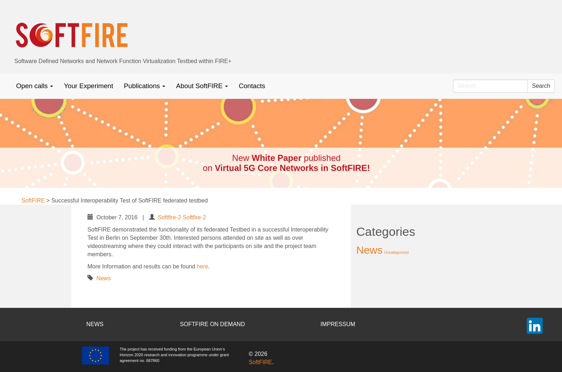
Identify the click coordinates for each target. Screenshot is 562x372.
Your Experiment (88, 86)
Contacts (252, 86)
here (202, 266)
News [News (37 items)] (369, 250)
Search (541, 86)
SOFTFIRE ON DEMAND (212, 324)
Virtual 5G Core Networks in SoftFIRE (291, 168)
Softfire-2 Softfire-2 (182, 217)
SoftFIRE (260, 362)
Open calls (34, 86)
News (103, 278)
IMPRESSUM (337, 324)
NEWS (95, 324)
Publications (145, 86)
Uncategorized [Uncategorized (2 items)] (396, 252)
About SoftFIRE (202, 86)
